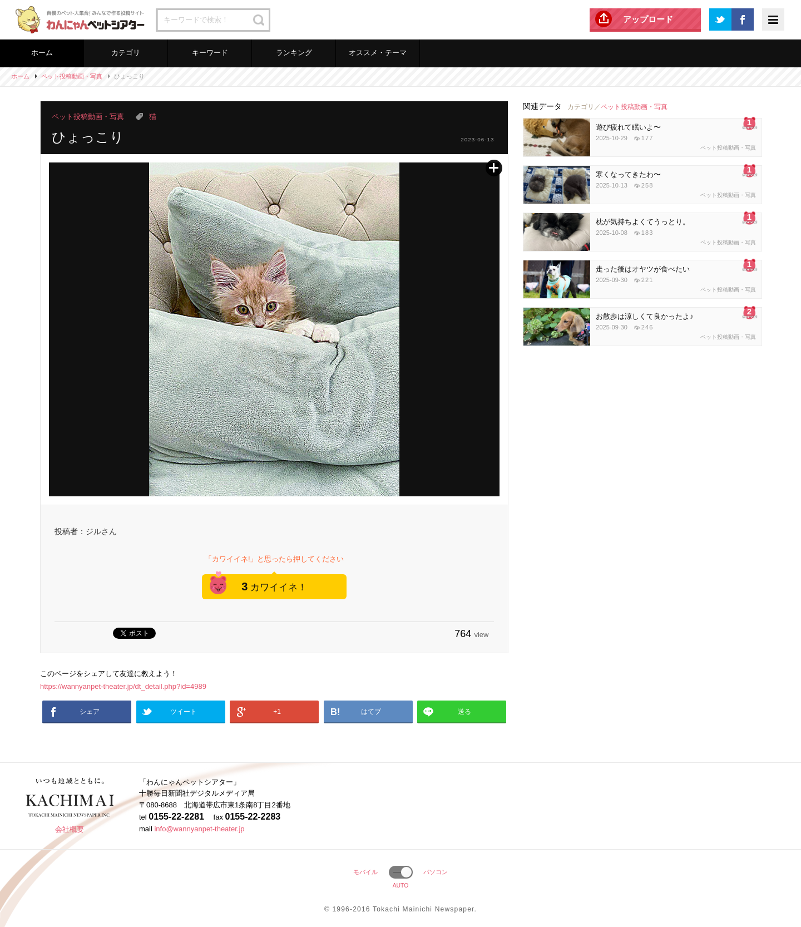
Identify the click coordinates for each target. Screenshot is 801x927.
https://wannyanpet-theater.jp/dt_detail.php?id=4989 (123, 686)
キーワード (210, 52)
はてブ (371, 712)
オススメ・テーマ (378, 52)
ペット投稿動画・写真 (71, 76)
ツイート (183, 712)
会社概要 (69, 829)
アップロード (648, 19)
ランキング (294, 52)
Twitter (720, 19)
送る (464, 712)
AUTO (401, 885)
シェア (90, 712)
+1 (277, 712)
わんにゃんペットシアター (78, 19)
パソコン (435, 872)
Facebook (742, 19)
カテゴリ (125, 52)
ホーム (42, 52)
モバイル (365, 872)
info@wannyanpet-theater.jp (199, 829)
